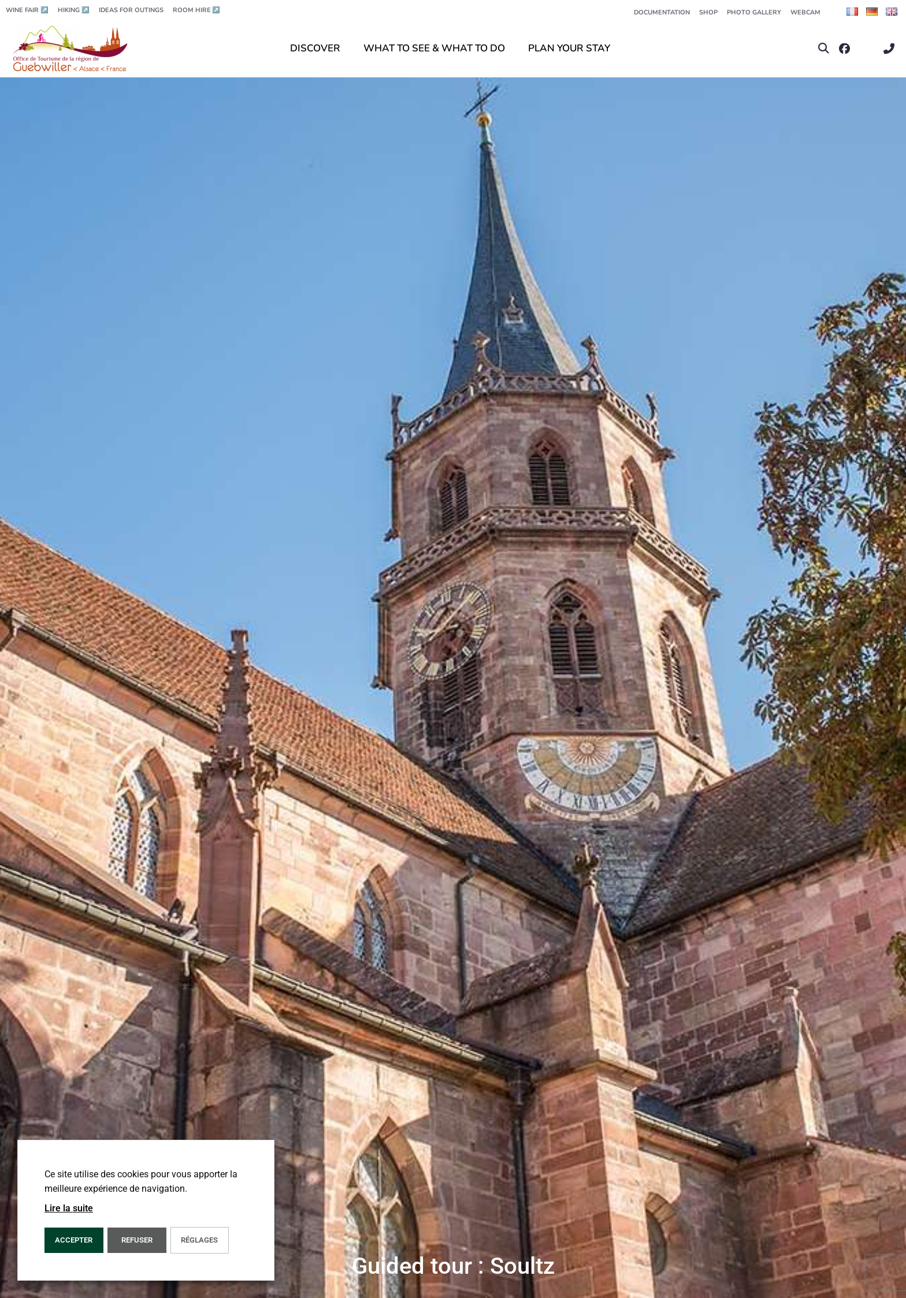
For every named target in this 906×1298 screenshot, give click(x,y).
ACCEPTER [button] (73, 1240)
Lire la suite (68, 1208)
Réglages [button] (199, 1240)
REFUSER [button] (137, 1240)
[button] (823, 48)
